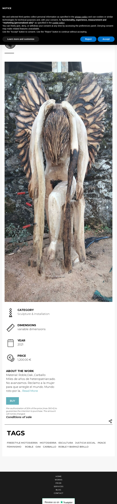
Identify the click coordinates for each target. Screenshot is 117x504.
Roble (29, 446)
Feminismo (14, 446)
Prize (59, 483)
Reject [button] (88, 39)
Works (58, 480)
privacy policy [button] (81, 17)
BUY (12, 400)
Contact (58, 493)
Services (58, 486)
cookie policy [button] (58, 23)
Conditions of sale (19, 417)
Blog (58, 490)
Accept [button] (106, 39)
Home (59, 476)
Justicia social (85, 442)
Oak (38, 446)
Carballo (50, 446)
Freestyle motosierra (22, 442)
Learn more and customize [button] (20, 39)
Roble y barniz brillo (73, 446)
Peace (102, 442)
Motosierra (48, 442)
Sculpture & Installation (34, 314)
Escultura (66, 442)
